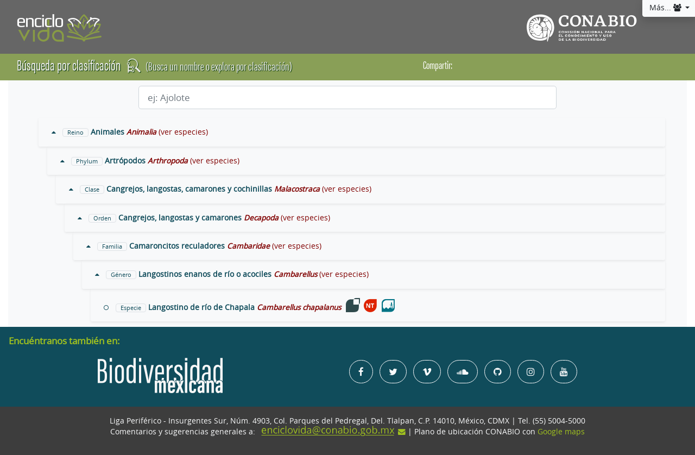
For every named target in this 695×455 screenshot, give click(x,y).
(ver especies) (183, 132)
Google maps (561, 432)
